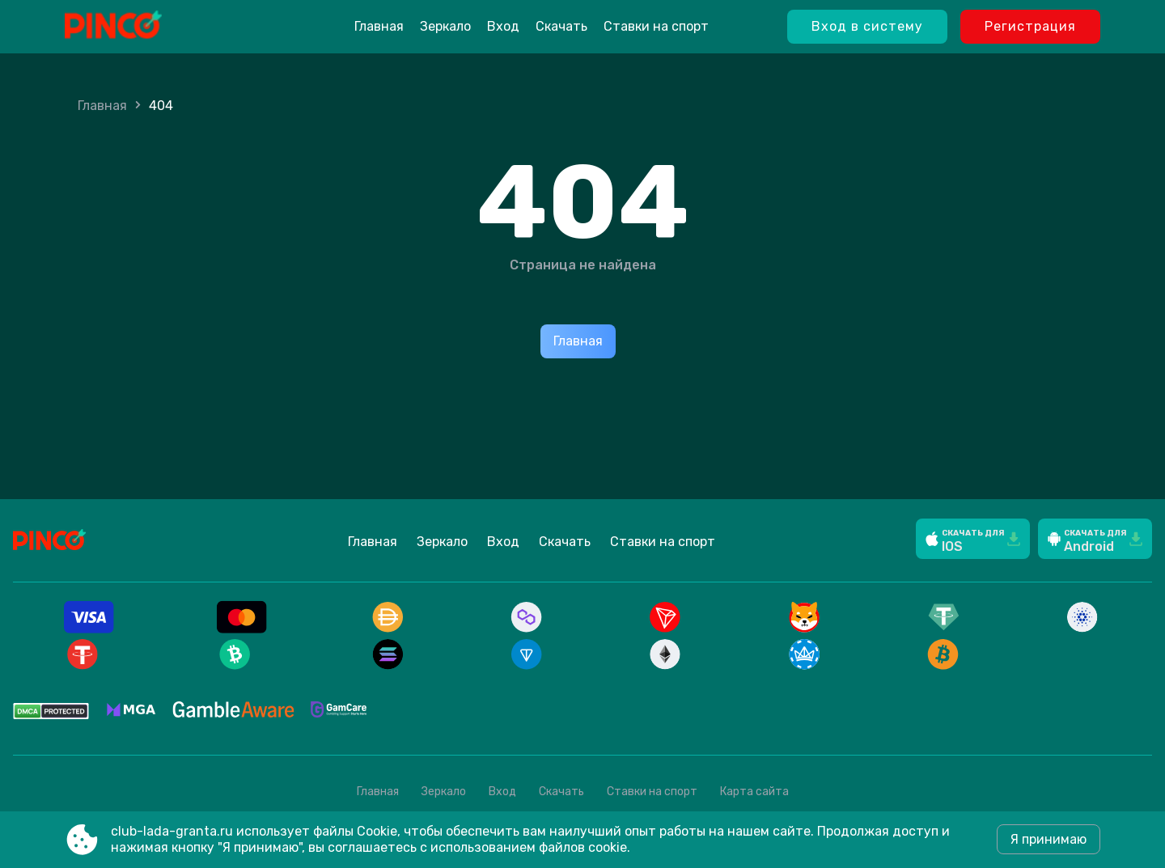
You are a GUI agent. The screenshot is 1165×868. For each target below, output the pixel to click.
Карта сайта (754, 791)
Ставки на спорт (656, 26)
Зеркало (445, 26)
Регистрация (1030, 26)
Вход (503, 26)
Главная (379, 26)
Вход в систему (867, 26)
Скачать (561, 26)
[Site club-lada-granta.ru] (154, 27)
